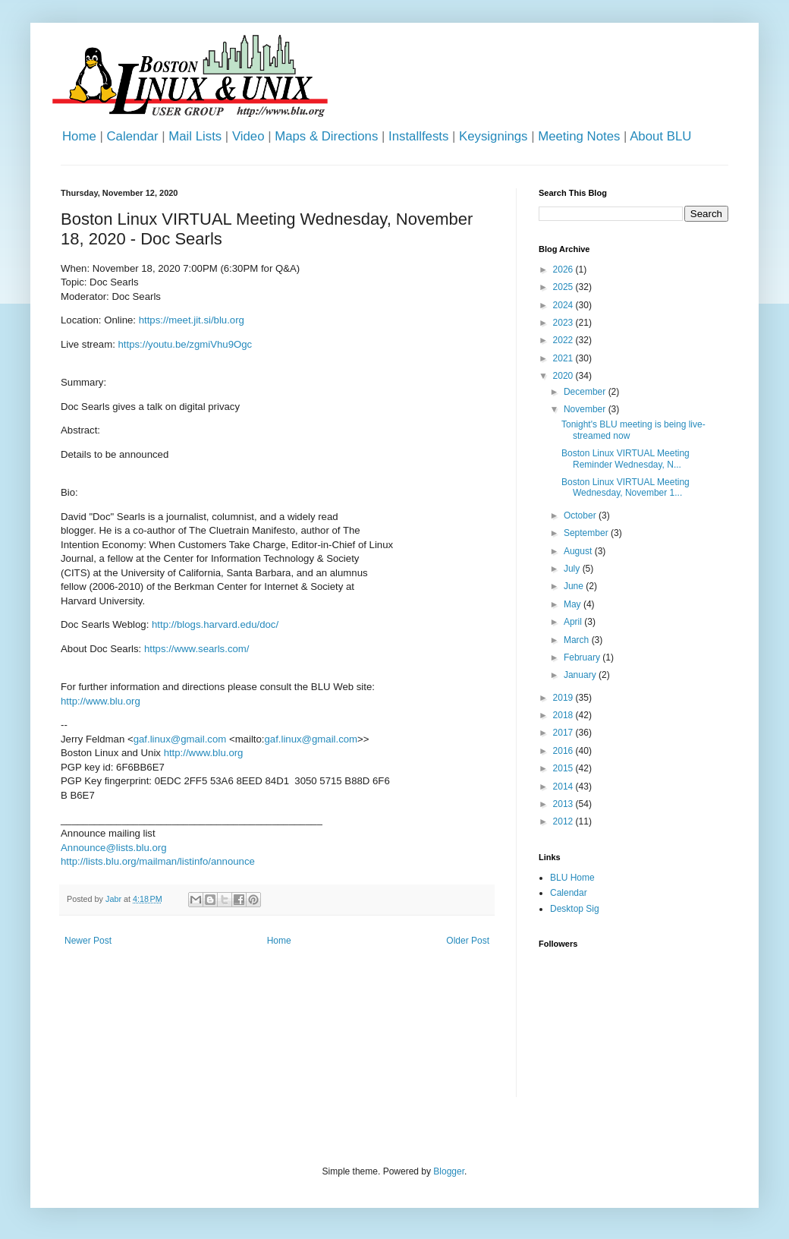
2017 (564, 732)
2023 (564, 322)
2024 (564, 305)
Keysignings (493, 136)
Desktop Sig (574, 908)
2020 (564, 375)
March (578, 640)
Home (79, 136)
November (586, 409)
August (579, 551)
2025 (564, 287)
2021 (564, 358)
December (586, 391)
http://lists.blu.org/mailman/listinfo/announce (158, 861)
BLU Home (572, 877)
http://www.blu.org (100, 701)
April (574, 621)
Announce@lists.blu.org (113, 847)
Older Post (467, 940)
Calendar (132, 136)
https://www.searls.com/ (197, 648)
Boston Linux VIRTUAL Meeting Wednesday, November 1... (625, 487)
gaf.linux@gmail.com (180, 739)
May (573, 604)
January (581, 675)
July (573, 568)
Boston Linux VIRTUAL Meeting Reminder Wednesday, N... (625, 458)
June (575, 586)
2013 (564, 804)
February (583, 657)
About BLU (660, 136)
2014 (564, 786)
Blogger (448, 1171)
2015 (564, 768)
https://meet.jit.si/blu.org (191, 320)
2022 (564, 340)
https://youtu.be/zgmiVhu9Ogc (185, 344)
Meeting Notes (579, 136)
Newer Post (88, 940)
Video (248, 136)
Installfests (418, 136)
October (581, 515)
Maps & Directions (326, 136)
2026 (564, 269)
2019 (564, 697)
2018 (564, 715)
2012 (564, 821)
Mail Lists (195, 136)
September (587, 533)
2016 (564, 751)
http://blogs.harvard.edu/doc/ (215, 624)
